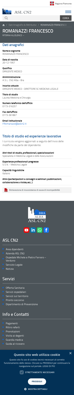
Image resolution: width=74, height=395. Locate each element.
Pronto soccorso (15, 300)
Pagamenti (12, 323)
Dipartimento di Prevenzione (22, 304)
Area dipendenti (14, 249)
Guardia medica (14, 339)
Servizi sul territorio (17, 296)
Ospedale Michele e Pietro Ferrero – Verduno (26, 259)
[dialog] (37, 372)
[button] (37, 389)
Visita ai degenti (15, 335)
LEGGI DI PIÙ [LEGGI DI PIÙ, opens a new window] (49, 366)
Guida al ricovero (15, 343)
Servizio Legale (14, 264)
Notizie (10, 268)
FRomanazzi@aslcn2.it (14, 123)
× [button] (70, 353)
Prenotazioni (13, 331)
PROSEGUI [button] (37, 381)
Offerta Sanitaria (15, 287)
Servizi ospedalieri (16, 292)
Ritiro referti (13, 327)
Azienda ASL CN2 (15, 253)
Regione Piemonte (63, 3)
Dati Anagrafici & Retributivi (23, 24)
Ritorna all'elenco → (13, 35)
